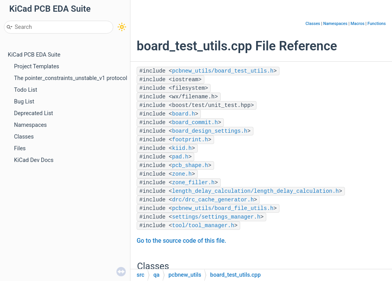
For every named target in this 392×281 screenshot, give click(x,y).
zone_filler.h (193, 183)
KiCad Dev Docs (34, 160)
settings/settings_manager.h (216, 217)
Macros (357, 23)
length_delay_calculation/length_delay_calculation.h (255, 191)
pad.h (180, 157)
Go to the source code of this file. (181, 240)
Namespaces (30, 125)
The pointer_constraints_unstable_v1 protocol (70, 78)
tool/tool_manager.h (203, 225)
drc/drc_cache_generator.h (213, 200)
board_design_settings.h (209, 131)
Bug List (24, 101)
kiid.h (182, 148)
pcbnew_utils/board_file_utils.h (222, 208)
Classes (24, 136)
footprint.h (190, 140)
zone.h (182, 174)
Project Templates (36, 66)
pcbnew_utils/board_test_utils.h (222, 71)
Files (20, 148)
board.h (183, 114)
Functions (376, 23)
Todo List (25, 90)
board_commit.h (195, 122)
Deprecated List (33, 113)
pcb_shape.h (190, 165)
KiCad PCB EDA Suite (34, 55)
